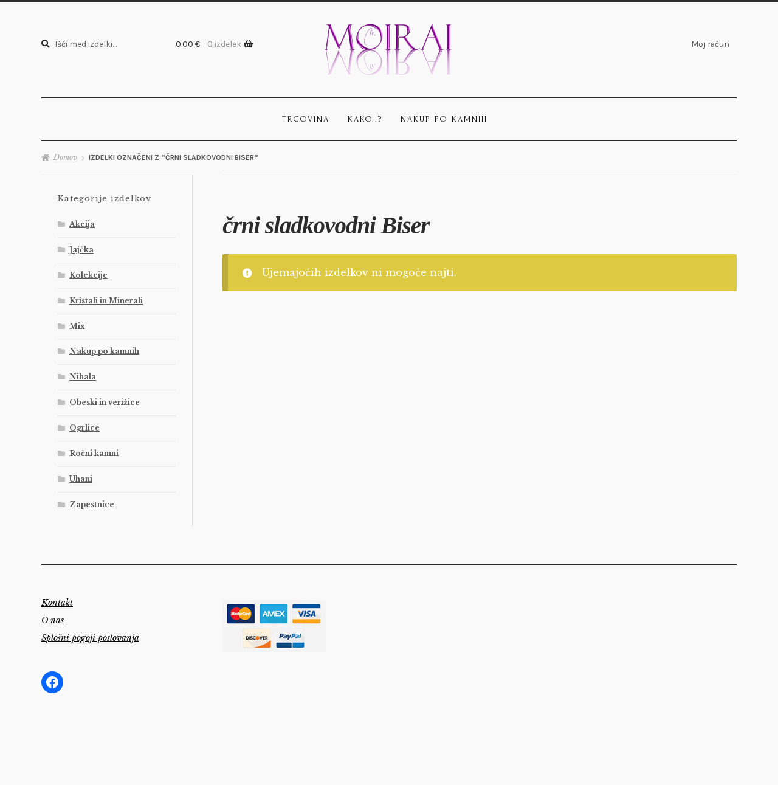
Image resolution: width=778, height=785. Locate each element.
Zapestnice (91, 504)
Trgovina (305, 118)
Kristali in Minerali (106, 300)
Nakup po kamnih (444, 118)
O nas (52, 620)
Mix (77, 326)
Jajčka (81, 249)
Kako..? (365, 118)
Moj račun (710, 44)
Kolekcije (88, 275)
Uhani (80, 478)
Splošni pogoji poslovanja (90, 637)
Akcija (82, 224)
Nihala (82, 376)
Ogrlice (84, 427)
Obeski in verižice (104, 402)
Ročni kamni (94, 453)
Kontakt (57, 602)
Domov (65, 157)
